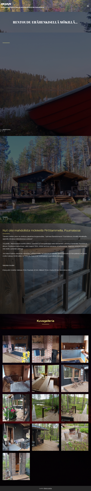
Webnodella (48, 488)
